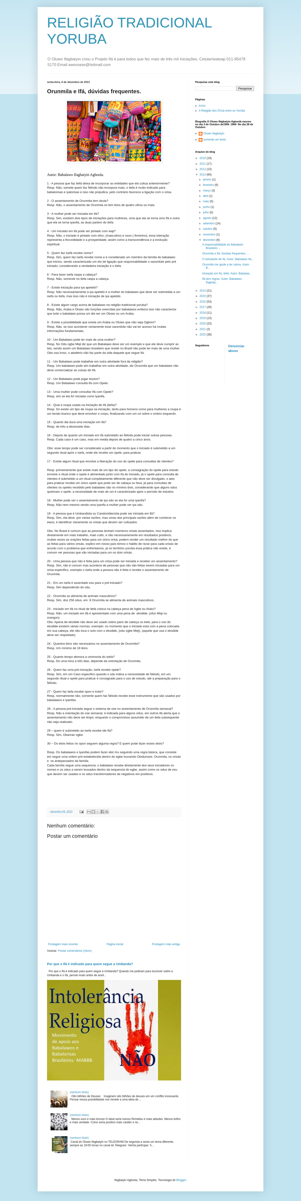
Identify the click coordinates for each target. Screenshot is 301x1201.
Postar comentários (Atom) (75, 950)
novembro (209, 234)
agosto (207, 218)
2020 (203, 323)
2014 (203, 290)
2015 (203, 296)
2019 (203, 318)
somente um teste (214, 139)
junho (207, 207)
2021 (203, 329)
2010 (203, 158)
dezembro (209, 240)
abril (206, 196)
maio (206, 201)
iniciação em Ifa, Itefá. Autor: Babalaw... (227, 273)
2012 (203, 169)
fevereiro (209, 185)
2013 (203, 174)
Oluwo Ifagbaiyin (213, 133)
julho (206, 212)
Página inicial (115, 944)
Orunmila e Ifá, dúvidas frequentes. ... (225, 253)
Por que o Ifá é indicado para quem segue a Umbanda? (90, 964)
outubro (208, 228)
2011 (203, 163)
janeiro (207, 179)
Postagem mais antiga (166, 944)
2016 (203, 301)
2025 (203, 334)
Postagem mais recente (63, 944)
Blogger (181, 1180)
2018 (203, 312)
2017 (203, 307)
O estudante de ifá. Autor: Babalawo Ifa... (228, 259)
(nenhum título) (79, 1092)
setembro (209, 223)
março (207, 190)
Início (202, 105)
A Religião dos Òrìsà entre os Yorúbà (222, 110)
